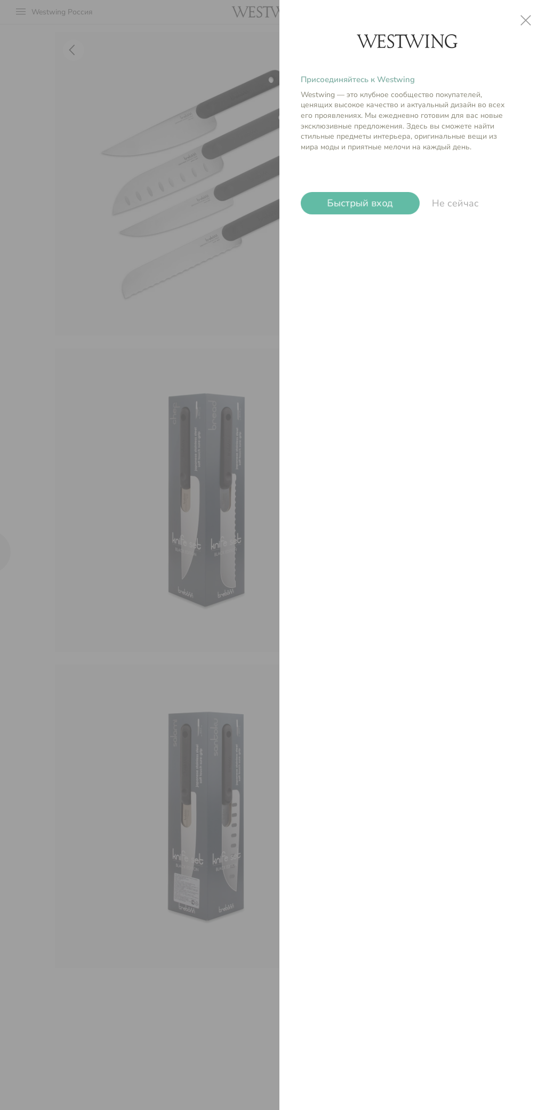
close (525, 20)
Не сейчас (455, 203)
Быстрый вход (360, 203)
